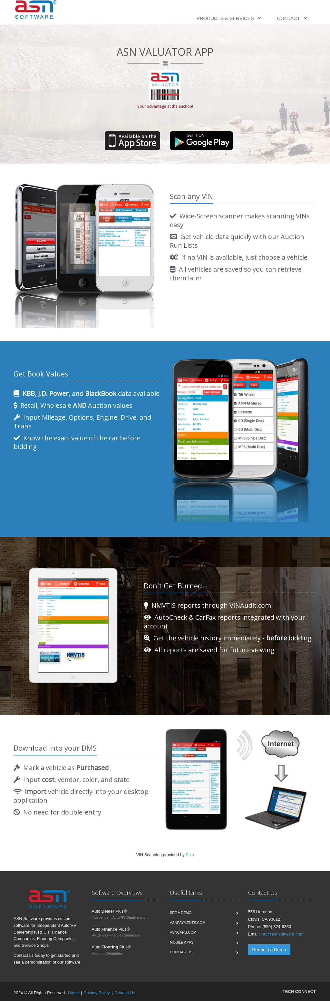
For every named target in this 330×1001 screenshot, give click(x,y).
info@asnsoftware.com (282, 934)
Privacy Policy (97, 992)
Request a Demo (269, 949)
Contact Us (124, 992)
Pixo (190, 854)
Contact (292, 18)
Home (73, 992)
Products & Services (229, 18)
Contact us (181, 952)
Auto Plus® (109, 911)
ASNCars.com (183, 932)
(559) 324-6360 (276, 926)
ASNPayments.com (187, 923)
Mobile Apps (181, 942)
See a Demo (180, 913)
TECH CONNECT (299, 991)
